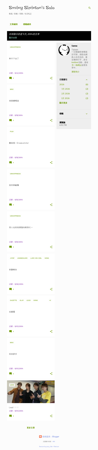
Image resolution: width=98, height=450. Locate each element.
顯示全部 (13, 38)
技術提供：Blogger (49, 436)
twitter (75, 62)
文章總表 (13, 24)
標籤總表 (26, 24)
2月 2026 (65, 93)
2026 (61, 84)
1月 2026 (65, 98)
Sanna (74, 46)
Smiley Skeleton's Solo (31, 7)
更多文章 (31, 428)
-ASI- (53, 441)
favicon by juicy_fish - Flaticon (49, 446)
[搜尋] (89, 8)
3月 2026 (65, 89)
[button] (51, 78)
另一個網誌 (76, 65)
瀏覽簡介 (75, 72)
